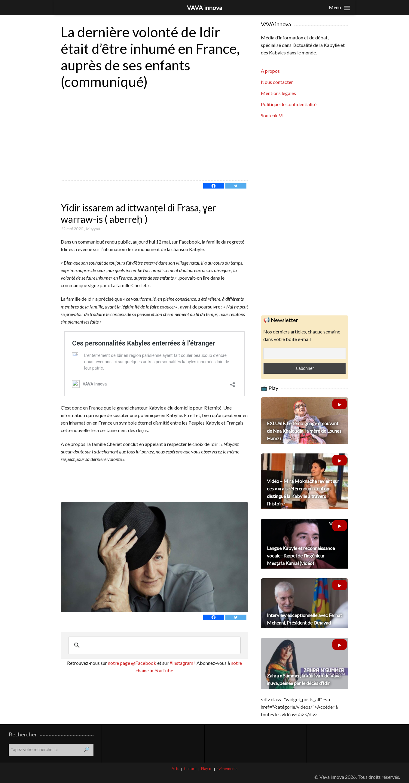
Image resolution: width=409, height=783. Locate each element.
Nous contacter (277, 82)
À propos (270, 71)
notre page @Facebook (132, 663)
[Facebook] (213, 186)
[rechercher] (153, 645)
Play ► (206, 768)
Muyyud (93, 228)
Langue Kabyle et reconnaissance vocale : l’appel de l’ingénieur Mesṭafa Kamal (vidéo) (301, 555)
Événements (227, 768)
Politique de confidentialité (288, 104)
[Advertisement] (154, 135)
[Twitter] (235, 186)
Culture (190, 768)
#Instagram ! (182, 663)
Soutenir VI (272, 115)
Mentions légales (278, 93)
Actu (175, 768)
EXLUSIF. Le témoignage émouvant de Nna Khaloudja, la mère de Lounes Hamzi (304, 430)
